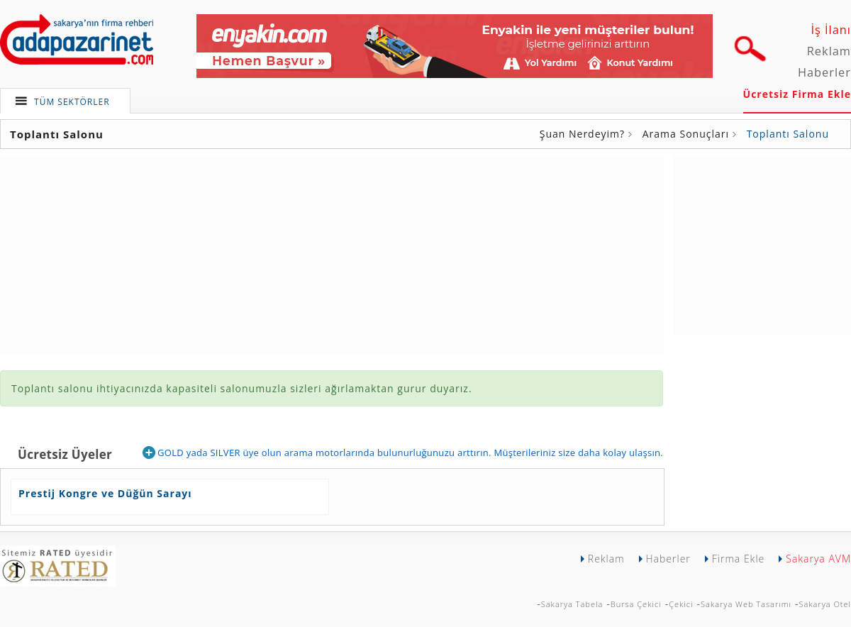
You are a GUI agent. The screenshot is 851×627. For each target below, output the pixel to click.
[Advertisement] (762, 243)
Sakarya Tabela (572, 604)
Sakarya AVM (818, 558)
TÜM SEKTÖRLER (72, 102)
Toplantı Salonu (788, 133)
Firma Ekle (738, 558)
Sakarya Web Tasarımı (746, 604)
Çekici (681, 604)
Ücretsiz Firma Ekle (797, 94)
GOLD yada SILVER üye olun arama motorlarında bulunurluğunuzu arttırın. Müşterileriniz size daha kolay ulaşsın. (403, 452)
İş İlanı (831, 30)
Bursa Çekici (636, 604)
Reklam (829, 51)
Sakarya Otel (825, 604)
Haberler (824, 72)
